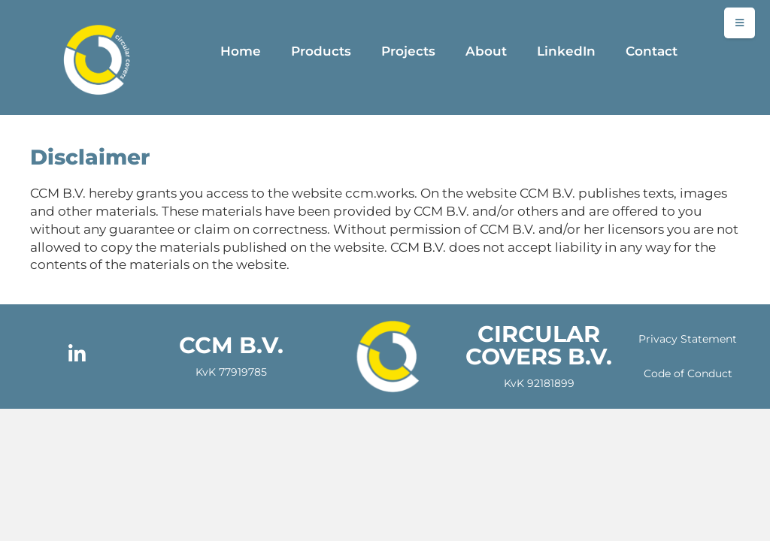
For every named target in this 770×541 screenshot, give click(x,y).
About (486, 51)
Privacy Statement (687, 339)
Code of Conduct (688, 373)
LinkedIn (566, 51)
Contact (652, 51)
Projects (408, 51)
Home (240, 51)
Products (321, 51)
